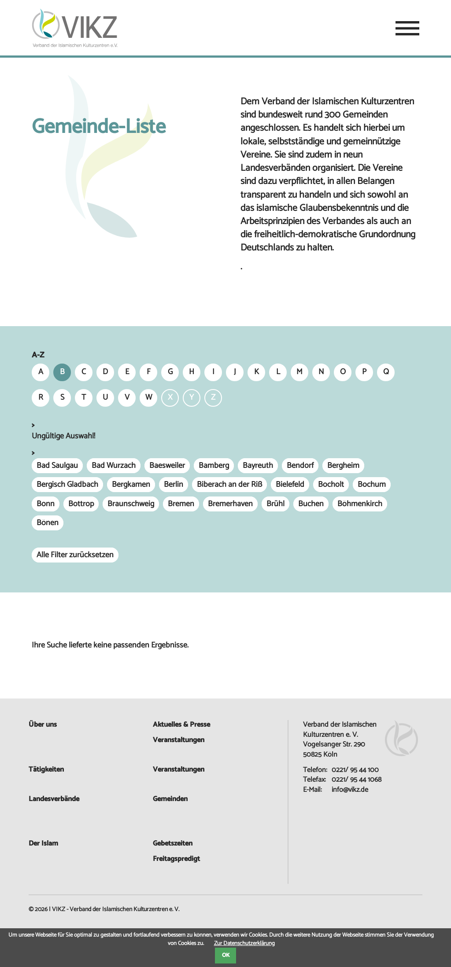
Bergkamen (131, 484)
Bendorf (300, 465)
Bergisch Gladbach (67, 484)
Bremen (181, 504)
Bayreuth (258, 465)
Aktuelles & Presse (181, 725)
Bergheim (343, 465)
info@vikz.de (350, 790)
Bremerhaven (230, 504)
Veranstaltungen (178, 770)
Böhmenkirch (359, 504)
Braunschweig (130, 504)
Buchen (311, 504)
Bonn (46, 504)
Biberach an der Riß (229, 484)
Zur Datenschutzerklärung (244, 943)
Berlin (173, 484)
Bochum (372, 484)
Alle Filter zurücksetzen (75, 555)
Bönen (48, 522)
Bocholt (331, 484)
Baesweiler (167, 465)
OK (225, 955)
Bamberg (214, 465)
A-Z (38, 355)
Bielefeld (290, 484)
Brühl (275, 504)
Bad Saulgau (57, 465)
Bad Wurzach (114, 465)
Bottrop (81, 504)
